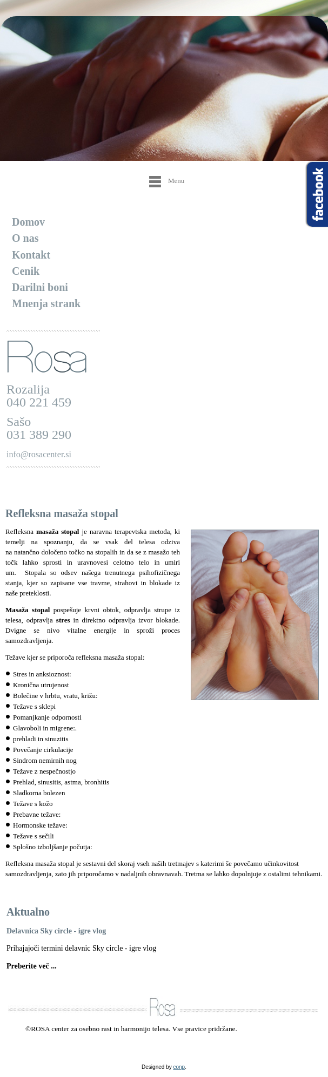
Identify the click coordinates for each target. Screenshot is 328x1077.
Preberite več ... (31, 966)
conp (179, 1067)
